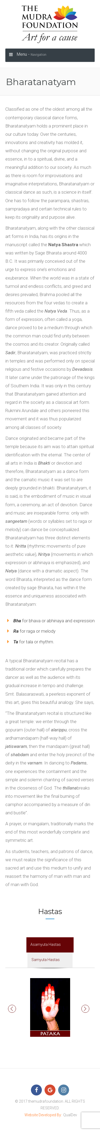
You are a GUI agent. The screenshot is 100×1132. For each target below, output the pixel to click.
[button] (12, 1009)
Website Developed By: (43, 1115)
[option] (50, 1007)
